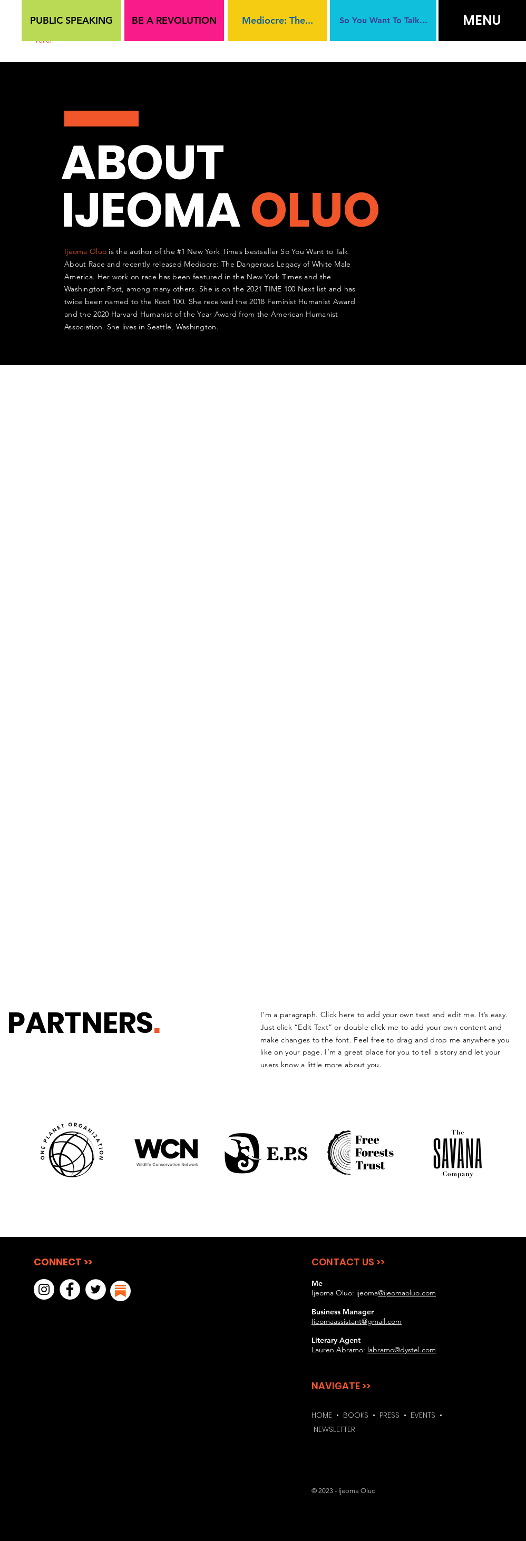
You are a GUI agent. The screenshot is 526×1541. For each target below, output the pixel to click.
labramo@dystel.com (401, 1349)
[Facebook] (70, 1289)
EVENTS (425, 1415)
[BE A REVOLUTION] (174, 20)
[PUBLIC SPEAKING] (71, 20)
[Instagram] (44, 1289)
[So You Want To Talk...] (383, 20)
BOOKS (355, 1415)
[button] (482, 20)
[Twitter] (95, 1289)
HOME (321, 1415)
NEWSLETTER (334, 1429)
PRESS (389, 1415)
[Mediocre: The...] (277, 20)
